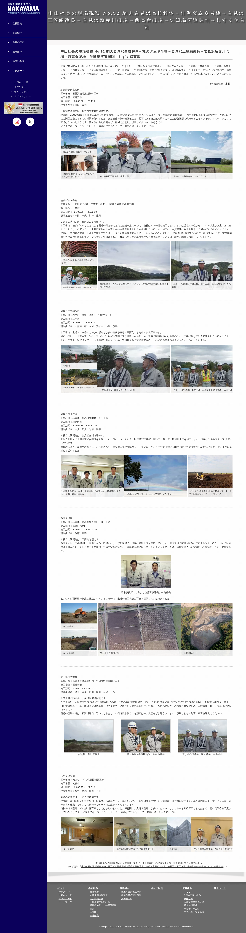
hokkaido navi (188, 927)
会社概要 (94, 892)
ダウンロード (65, 898)
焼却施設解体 (190, 905)
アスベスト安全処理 (194, 912)
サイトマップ (65, 902)
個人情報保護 (96, 898)
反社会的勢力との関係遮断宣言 (103, 907)
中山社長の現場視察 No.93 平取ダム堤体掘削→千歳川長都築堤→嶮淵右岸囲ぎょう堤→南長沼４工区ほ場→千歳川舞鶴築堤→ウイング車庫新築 (152, 866)
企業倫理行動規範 (99, 895)
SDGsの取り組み (192, 895)
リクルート (220, 888)
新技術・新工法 (192, 909)
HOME (60, 888)
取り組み (187, 888)
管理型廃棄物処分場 (194, 902)
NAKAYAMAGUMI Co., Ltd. (131, 927)
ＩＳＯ (187, 892)
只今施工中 (126, 898)
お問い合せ (64, 892)
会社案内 (93, 888)
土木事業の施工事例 (131, 892)
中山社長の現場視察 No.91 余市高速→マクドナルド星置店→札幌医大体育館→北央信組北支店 (142, 863)
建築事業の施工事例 (131, 895)
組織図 (93, 912)
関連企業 (94, 915)
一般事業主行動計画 (100, 902)
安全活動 (188, 898)
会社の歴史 (157, 888)
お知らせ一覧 (65, 895)
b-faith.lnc (176, 927)
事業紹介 (124, 888)
